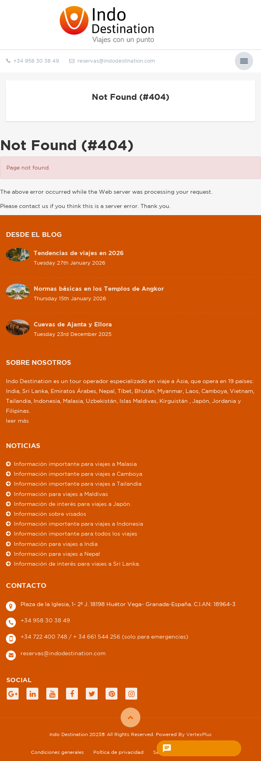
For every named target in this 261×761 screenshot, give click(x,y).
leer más (17, 421)
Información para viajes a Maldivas (61, 494)
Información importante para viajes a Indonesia (78, 524)
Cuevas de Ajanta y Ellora (73, 324)
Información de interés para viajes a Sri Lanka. (77, 564)
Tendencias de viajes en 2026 (79, 253)
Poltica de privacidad (118, 752)
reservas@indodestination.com (112, 61)
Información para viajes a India (56, 544)
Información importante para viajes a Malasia (75, 464)
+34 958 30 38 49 (45, 620)
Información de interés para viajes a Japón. (72, 504)
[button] (244, 61)
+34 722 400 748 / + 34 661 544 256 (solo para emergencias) (104, 636)
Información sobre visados (50, 514)
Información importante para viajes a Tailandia (78, 484)
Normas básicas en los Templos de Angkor (99, 288)
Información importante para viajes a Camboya (78, 474)
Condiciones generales (57, 752)
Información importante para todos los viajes (75, 533)
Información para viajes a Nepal (57, 554)
